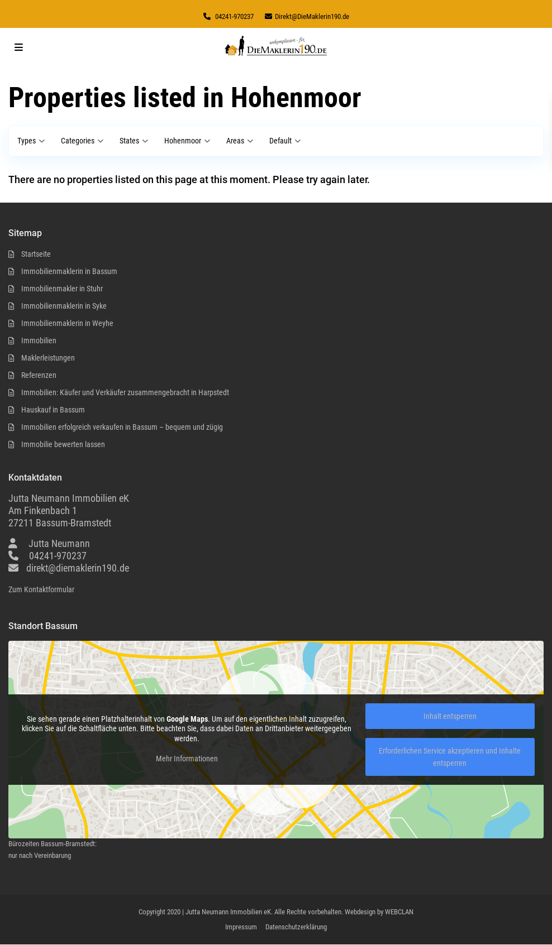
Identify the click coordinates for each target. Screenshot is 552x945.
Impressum (241, 927)
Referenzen (38, 375)
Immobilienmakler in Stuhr (62, 288)
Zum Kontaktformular (41, 589)
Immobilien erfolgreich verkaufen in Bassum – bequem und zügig (122, 427)
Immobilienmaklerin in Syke (64, 305)
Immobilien (38, 340)
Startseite (36, 254)
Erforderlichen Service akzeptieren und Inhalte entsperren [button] (450, 756)
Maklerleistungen (48, 357)
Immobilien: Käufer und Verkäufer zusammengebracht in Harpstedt (125, 392)
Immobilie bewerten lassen (63, 444)
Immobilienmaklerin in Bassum (69, 271)
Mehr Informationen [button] (187, 758)
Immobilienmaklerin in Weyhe (67, 323)
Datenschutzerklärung (296, 927)
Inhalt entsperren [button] (450, 716)
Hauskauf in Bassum (53, 409)
